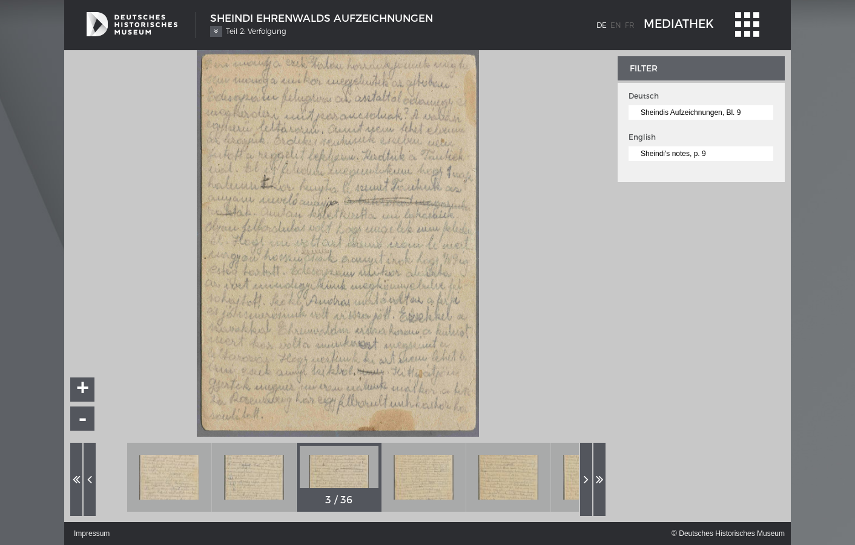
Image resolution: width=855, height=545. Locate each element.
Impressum (92, 533)
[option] (169, 477)
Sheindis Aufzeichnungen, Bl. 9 (691, 112)
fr (630, 25)
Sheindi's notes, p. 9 (673, 153)
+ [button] (83, 389)
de (601, 25)
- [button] (83, 418)
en (615, 25)
